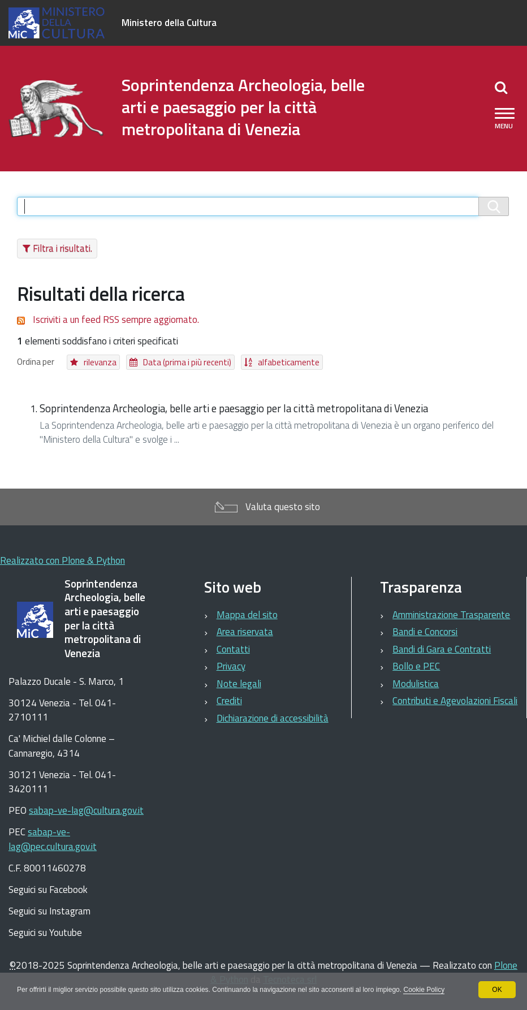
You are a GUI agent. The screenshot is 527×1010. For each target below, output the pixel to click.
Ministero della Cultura (169, 22)
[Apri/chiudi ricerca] (501, 87)
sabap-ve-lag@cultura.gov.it (86, 810)
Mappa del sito (247, 614)
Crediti (229, 700)
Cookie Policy (423, 990)
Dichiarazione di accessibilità (273, 718)
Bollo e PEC (416, 666)
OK (497, 990)
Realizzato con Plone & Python (62, 560)
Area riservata (245, 631)
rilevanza (100, 362)
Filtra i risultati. (62, 248)
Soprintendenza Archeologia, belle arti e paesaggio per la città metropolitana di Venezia (234, 408)
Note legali (239, 683)
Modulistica (415, 683)
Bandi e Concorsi (424, 631)
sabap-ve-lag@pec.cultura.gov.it (52, 839)
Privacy (231, 666)
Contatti (233, 649)
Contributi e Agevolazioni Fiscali (454, 700)
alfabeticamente (288, 362)
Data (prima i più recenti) (187, 362)
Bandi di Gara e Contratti (441, 649)
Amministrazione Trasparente (451, 614)
